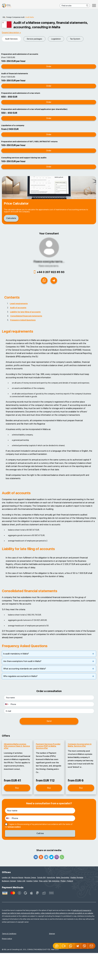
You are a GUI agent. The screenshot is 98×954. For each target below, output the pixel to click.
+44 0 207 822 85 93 (50, 272)
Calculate (12, 218)
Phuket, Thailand (66, 882)
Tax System (75, 39)
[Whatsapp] (70, 946)
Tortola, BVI (41, 878)
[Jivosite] (56, 946)
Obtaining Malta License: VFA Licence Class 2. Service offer (17, 747)
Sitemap (52, 935)
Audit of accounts (18, 309)
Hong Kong (51, 878)
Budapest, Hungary (9, 882)
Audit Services (11, 39)
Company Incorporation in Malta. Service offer (79, 746)
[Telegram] (77, 946)
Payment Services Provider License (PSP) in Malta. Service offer (48, 747)
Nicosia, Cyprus (30, 878)
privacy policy (14, 828)
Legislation (56, 39)
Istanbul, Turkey (32, 882)
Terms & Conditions (9, 935)
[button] (63, 946)
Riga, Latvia (43, 882)
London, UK (6, 878)
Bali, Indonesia (54, 882)
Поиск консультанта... (49, 261)
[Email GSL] (91, 946)
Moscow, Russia (17, 878)
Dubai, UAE (21, 882)
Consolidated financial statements (26, 317)
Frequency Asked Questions (23, 321)
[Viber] (84, 946)
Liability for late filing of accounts (25, 313)
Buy (17, 789)
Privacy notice (7, 940)
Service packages (34, 39)
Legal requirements (19, 305)
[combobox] (7, 705)
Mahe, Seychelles (62, 878)
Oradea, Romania (76, 878)
